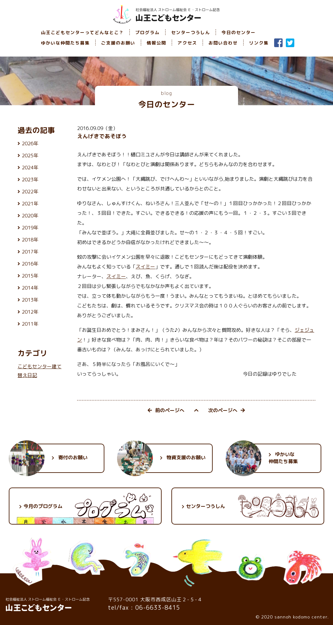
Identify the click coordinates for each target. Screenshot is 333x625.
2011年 (30, 323)
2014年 (30, 287)
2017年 (30, 251)
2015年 (30, 275)
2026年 (30, 143)
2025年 (30, 155)
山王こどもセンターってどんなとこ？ (82, 32)
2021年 (30, 203)
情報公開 (156, 43)
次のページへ (226, 410)
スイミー (145, 266)
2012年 (30, 311)
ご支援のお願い (118, 43)
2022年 (30, 191)
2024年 (30, 167)
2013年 (30, 299)
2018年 (30, 239)
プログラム (147, 32)
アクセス (187, 43)
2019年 (30, 227)
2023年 (30, 179)
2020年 (30, 215)
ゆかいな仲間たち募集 (65, 43)
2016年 (30, 263)
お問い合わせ (223, 43)
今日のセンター (238, 32)
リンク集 (259, 43)
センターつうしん (190, 32)
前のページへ (166, 410)
